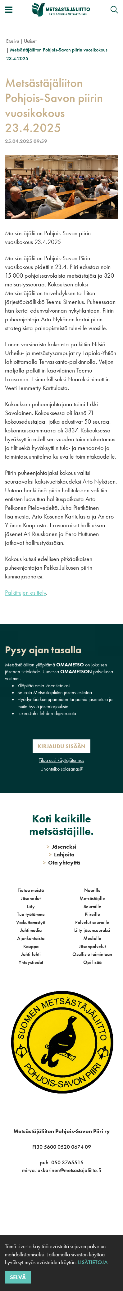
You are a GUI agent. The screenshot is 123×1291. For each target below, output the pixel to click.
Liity (31, 906)
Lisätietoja (93, 1262)
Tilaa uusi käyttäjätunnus (61, 760)
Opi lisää (92, 962)
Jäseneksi (61, 846)
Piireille (92, 914)
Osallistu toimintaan (92, 954)
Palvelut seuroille (92, 922)
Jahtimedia (31, 930)
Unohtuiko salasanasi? (61, 769)
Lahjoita (62, 854)
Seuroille (92, 906)
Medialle (92, 938)
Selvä (18, 1277)
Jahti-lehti (31, 954)
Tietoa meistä (31, 890)
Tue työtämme (31, 914)
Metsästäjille (92, 898)
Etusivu (12, 41)
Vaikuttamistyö (30, 922)
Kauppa (31, 946)
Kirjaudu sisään (61, 746)
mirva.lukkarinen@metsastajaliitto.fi (61, 1170)
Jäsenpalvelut (92, 946)
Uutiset (30, 41)
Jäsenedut (31, 898)
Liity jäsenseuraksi (92, 930)
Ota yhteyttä (61, 862)
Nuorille (92, 890)
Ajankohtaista (30, 938)
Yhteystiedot (31, 962)
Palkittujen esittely (25, 592)
